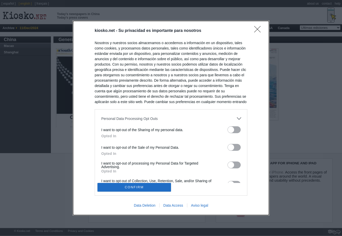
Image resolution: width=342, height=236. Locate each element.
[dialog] (171, 118)
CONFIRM (134, 187)
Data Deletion (144, 205)
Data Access (173, 205)
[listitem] (171, 118)
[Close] (259, 31)
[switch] (234, 129)
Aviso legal (199, 205)
